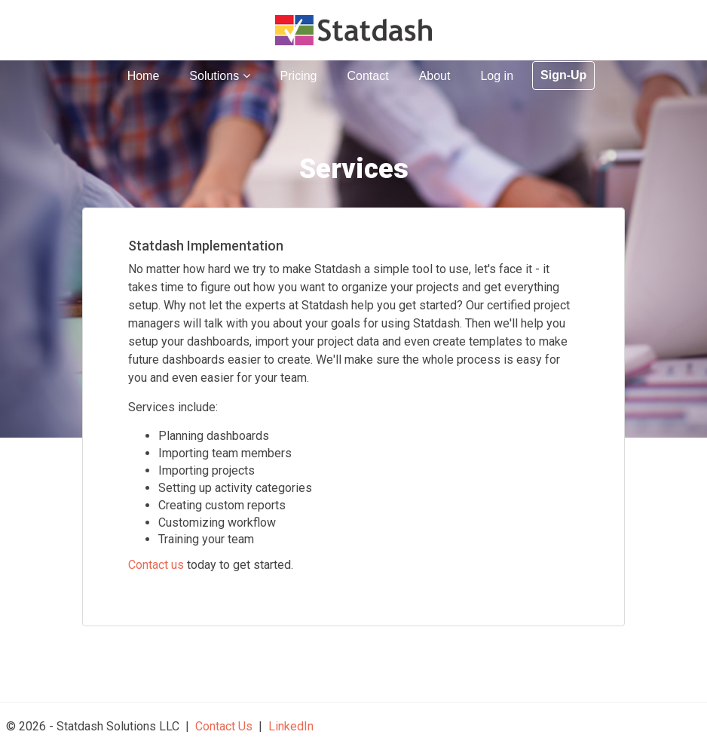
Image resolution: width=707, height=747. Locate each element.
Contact (367, 75)
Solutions (219, 75)
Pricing (298, 75)
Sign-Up (563, 75)
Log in (496, 75)
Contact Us (223, 726)
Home (143, 75)
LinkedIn (291, 726)
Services (354, 169)
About (435, 75)
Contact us (156, 565)
